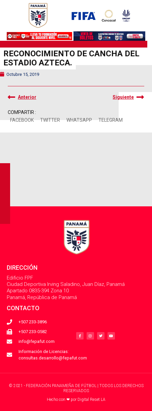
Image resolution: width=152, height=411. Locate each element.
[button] (22, 120)
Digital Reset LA (91, 399)
